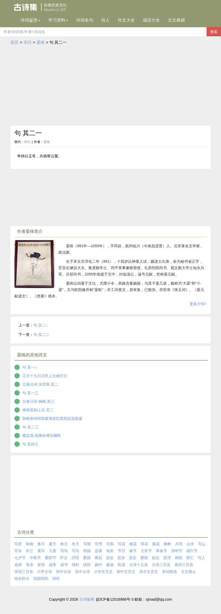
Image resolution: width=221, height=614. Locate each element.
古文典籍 (176, 20)
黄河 (41, 551)
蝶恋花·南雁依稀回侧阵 (41, 435)
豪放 (110, 565)
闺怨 (178, 558)
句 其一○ (29, 367)
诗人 (105, 20)
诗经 (56, 578)
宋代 (27, 42)
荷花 (144, 544)
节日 (121, 551)
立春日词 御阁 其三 (38, 401)
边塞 (98, 551)
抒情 (75, 558)
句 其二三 (30, 427)
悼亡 (190, 558)
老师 (18, 565)
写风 (110, 544)
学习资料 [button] (58, 20)
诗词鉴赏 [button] (30, 20)
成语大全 (151, 20)
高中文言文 (148, 571)
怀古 (64, 558)
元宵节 (146, 551)
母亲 (29, 565)
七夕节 (20, 558)
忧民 (87, 565)
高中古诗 (82, 571)
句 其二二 (41, 334)
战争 (52, 565)
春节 (133, 551)
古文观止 (188, 571)
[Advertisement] (110, 85)
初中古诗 (63, 571)
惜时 (75, 565)
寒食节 (161, 551)
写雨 (87, 544)
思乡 (121, 558)
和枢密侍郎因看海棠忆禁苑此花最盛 (52, 418)
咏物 (29, 544)
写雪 (98, 544)
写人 (201, 558)
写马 (75, 551)
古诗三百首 (161, 565)
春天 (41, 544)
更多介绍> (198, 304)
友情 (41, 565)
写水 (18, 551)
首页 (14, 42)
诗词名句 (84, 20)
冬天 (75, 544)
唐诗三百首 (184, 565)
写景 (18, 544)
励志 (155, 558)
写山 (202, 544)
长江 (29, 551)
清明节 (176, 551)
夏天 (52, 544)
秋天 (64, 544)
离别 (98, 558)
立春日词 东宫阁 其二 (40, 384)
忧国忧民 (40, 578)
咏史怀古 (21, 578)
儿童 (52, 551)
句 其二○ (40, 325)
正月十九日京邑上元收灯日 (44, 376)
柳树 (167, 544)
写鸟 (64, 551)
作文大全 (126, 20)
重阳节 (50, 558)
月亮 (179, 544)
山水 (190, 544)
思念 (132, 558)
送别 (109, 558)
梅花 (133, 544)
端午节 (192, 551)
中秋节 (35, 558)
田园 (87, 551)
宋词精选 (169, 571)
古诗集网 (86, 599)
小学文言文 (103, 571)
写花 (121, 544)
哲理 (167, 558)
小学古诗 (44, 571)
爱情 (144, 558)
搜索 (214, 32)
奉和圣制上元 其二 (37, 410)
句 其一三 (30, 393)
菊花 (156, 544)
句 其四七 (30, 444)
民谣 (121, 565)
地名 (110, 551)
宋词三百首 (23, 571)
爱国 (86, 558)
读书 (64, 565)
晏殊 (41, 42)
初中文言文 (126, 571)
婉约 (98, 565)
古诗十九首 (138, 565)
